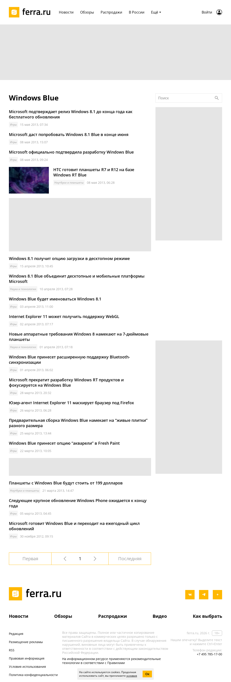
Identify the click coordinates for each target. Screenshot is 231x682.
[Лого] (31, 12)
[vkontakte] (190, 594)
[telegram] (203, 594)
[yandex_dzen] (217, 594)
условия (131, 676)
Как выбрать (207, 616)
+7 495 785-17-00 (209, 654)
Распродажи (112, 616)
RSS (11, 650)
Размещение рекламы (26, 642)
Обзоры (63, 616)
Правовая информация (26, 658)
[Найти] (216, 98)
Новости (18, 616)
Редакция (16, 634)
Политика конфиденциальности (33, 675)
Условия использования (27, 666)
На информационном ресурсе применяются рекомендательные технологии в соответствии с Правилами (111, 661)
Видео (160, 616)
